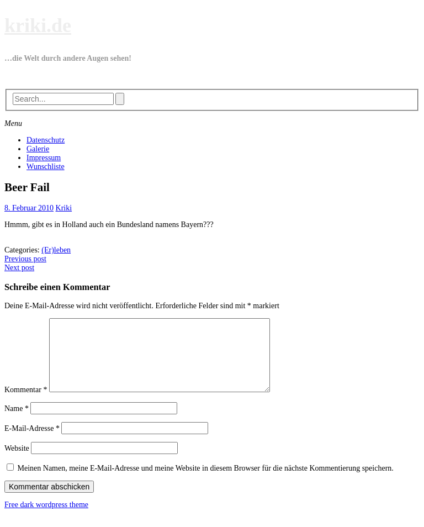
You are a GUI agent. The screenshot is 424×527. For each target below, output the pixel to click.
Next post (19, 268)
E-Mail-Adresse (32, 442)
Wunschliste (45, 166)
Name (16, 422)
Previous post (25, 259)
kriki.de (37, 25)
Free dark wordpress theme (46, 518)
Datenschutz (45, 140)
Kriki (64, 208)
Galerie (37, 149)
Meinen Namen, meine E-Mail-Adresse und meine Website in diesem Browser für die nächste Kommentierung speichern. (206, 481)
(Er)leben (56, 250)
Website (16, 461)
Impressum (43, 158)
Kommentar (25, 403)
